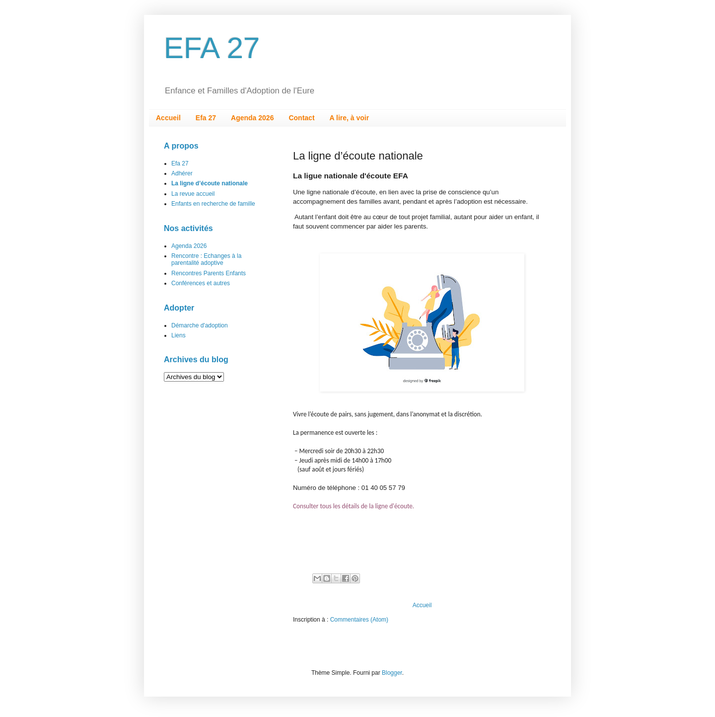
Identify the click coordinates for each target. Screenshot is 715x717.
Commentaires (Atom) (359, 619)
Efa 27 (206, 118)
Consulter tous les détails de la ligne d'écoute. (353, 506)
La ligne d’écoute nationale (209, 183)
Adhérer (182, 173)
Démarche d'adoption (199, 325)
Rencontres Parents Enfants (208, 273)
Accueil (168, 118)
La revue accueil (192, 193)
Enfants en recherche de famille (213, 203)
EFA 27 (212, 48)
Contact (301, 118)
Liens (178, 335)
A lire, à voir (349, 118)
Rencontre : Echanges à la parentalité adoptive (206, 259)
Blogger (392, 672)
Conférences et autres (200, 283)
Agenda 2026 (252, 118)
